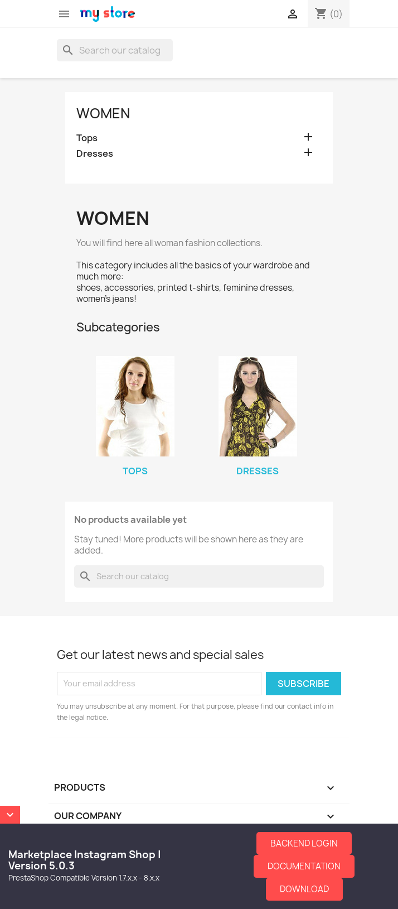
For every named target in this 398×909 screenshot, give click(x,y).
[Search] (115, 50)
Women (103, 113)
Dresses (94, 154)
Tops (87, 138)
